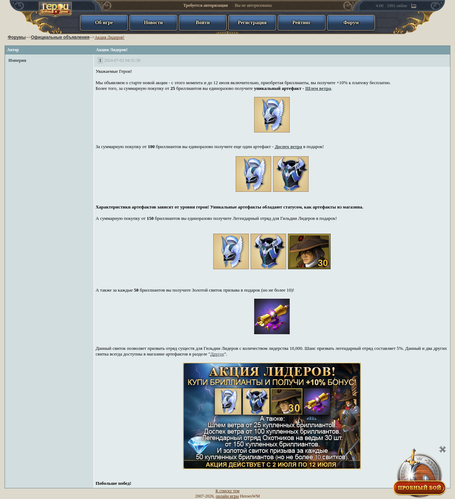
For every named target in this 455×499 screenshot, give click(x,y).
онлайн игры (227, 496)
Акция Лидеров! (109, 37)
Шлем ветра (318, 88)
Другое (217, 354)
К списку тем (227, 490)
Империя (17, 60)
